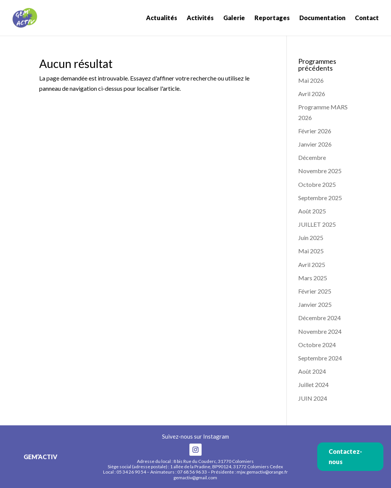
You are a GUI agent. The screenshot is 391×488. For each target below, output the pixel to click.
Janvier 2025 (315, 304)
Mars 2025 (312, 277)
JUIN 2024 (312, 398)
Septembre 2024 (320, 358)
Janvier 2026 (315, 144)
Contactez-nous (345, 456)
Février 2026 (314, 130)
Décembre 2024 (319, 317)
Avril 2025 (311, 264)
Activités (200, 18)
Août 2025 (312, 211)
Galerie (234, 18)
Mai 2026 (311, 80)
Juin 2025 (310, 237)
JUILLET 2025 (317, 224)
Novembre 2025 (320, 170)
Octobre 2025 (317, 184)
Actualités (161, 18)
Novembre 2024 (320, 331)
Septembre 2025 (320, 197)
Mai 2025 (311, 250)
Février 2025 (314, 291)
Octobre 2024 (317, 344)
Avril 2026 (311, 93)
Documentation (322, 18)
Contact (367, 18)
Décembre (312, 157)
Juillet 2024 (313, 384)
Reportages (272, 18)
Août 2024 (312, 371)
